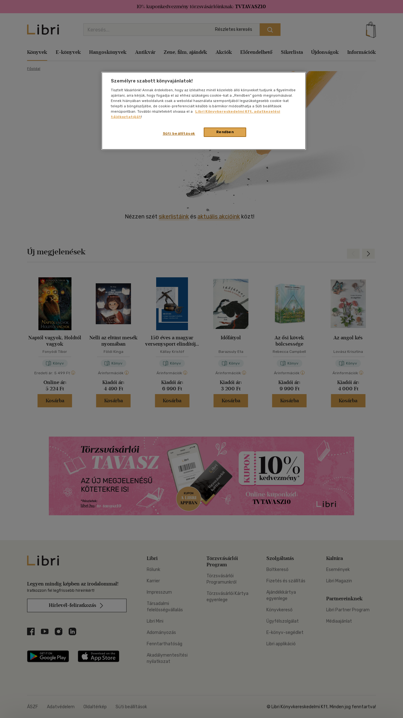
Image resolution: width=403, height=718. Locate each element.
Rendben (225, 132)
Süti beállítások (179, 133)
